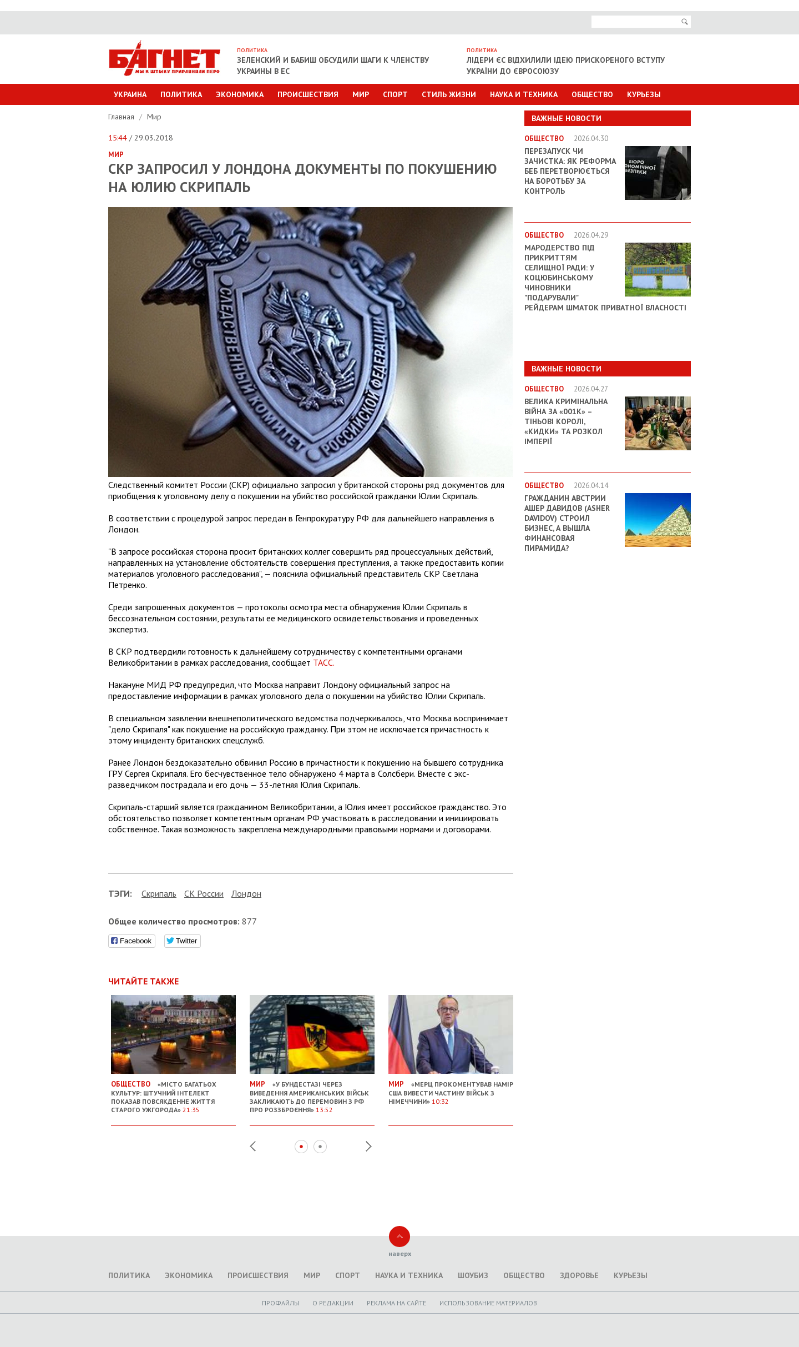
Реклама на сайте (396, 1303)
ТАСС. (324, 662)
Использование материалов (488, 1303)
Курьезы (644, 94)
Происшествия (307, 94)
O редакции (332, 1303)
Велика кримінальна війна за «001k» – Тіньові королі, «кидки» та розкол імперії (566, 421)
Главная (122, 117)
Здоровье (579, 1275)
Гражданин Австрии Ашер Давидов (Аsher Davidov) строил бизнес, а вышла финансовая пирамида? (567, 523)
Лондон (246, 893)
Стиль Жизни (449, 94)
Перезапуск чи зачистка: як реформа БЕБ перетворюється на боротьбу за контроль (570, 171)
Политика (181, 94)
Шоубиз (473, 1275)
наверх (399, 1253)
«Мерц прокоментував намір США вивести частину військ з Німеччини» (450, 1088)
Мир (360, 94)
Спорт (395, 94)
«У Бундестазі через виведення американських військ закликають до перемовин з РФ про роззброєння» (312, 1092)
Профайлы (280, 1303)
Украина (130, 94)
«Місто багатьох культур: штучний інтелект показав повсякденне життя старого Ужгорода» (173, 1092)
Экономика (240, 94)
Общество (592, 94)
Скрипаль (158, 893)
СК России (204, 893)
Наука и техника (524, 94)
